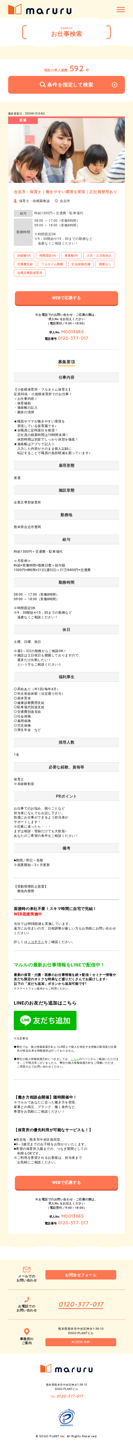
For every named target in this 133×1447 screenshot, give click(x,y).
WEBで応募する (66, 298)
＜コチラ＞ (36, 942)
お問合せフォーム (81, 1275)
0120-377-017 (73, 338)
